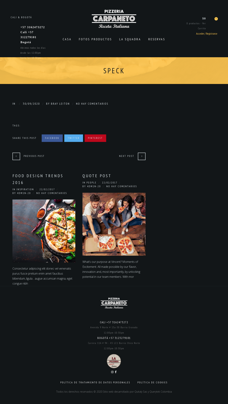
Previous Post (34, 156)
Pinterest (95, 138)
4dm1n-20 (24, 193)
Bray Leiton (60, 103)
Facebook (52, 138)
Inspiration (25, 189)
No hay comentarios (92, 103)
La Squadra (130, 39)
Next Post (126, 156)
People (92, 182)
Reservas (156, 39)
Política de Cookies (153, 382)
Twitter (74, 138)
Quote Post (97, 175)
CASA (67, 39)
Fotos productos (95, 39)
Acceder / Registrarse (206, 33)
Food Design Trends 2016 (37, 179)
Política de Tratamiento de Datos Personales (95, 382)
